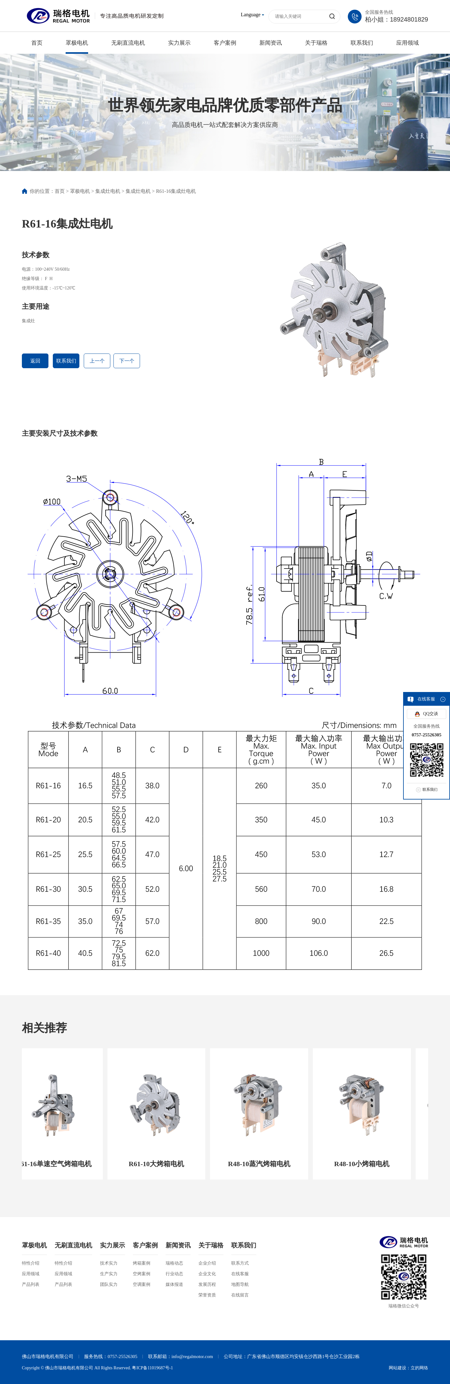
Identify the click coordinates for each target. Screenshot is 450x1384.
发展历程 (207, 1284)
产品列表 (30, 1284)
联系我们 (362, 43)
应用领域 (407, 43)
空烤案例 (141, 1273)
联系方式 (240, 1263)
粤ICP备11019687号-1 (152, 1368)
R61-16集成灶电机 (176, 191)
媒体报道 (174, 1284)
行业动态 (174, 1273)
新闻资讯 (270, 43)
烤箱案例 (141, 1263)
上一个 (97, 361)
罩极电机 (77, 43)
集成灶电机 (107, 191)
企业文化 (207, 1273)
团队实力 (109, 1284)
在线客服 (240, 1273)
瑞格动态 (174, 1263)
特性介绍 (30, 1263)
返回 (35, 361)
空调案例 (141, 1284)
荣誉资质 (207, 1295)
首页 (36, 43)
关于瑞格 (316, 43)
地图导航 (240, 1284)
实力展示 (179, 43)
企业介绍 (207, 1263)
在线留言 (240, 1295)
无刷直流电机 (128, 43)
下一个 (126, 361)
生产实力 (109, 1273)
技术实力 (109, 1263)
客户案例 (225, 43)
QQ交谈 (430, 713)
